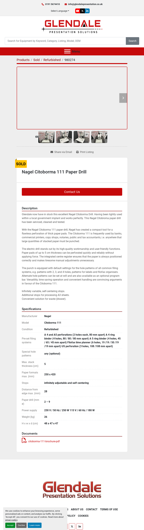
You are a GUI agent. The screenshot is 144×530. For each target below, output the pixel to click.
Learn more (35, 525)
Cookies (83, 515)
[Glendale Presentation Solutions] (72, 489)
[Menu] (67, 51)
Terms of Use (109, 509)
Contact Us (72, 192)
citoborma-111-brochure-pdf (41, 441)
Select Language (59, 11)
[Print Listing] (85, 152)
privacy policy (11, 520)
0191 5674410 (52, 4)
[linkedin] (87, 10)
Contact (91, 509)
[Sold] (36, 60)
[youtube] (77, 10)
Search (132, 40)
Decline (21, 525)
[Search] (65, 41)
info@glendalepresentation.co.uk (85, 4)
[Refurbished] (52, 60)
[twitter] (82, 10)
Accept (10, 525)
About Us (77, 509)
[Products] (23, 60)
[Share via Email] (61, 152)
